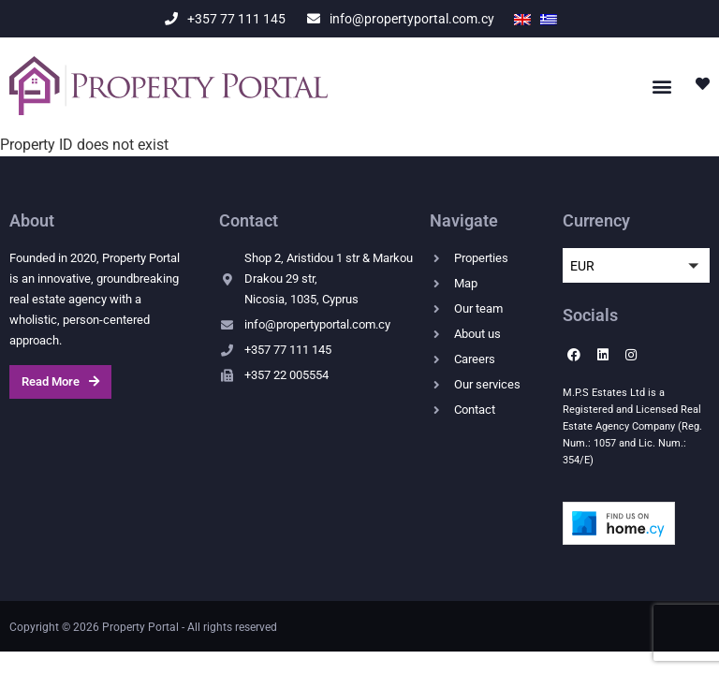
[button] (661, 85)
